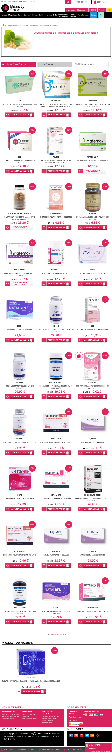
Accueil (3, 25)
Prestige (102, 10)
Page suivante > (59, 634)
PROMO (93, 10)
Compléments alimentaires (17, 26)
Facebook (71, 736)
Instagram (98, 736)
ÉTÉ (109, 10)
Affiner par (49, 64)
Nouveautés (82, 10)
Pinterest (82, 736)
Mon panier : (95, 745)
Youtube (76, 736)
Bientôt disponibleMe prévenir (92, 170)
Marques (70, 10)
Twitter (87, 736)
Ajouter (20, 115)
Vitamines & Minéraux (39, 26)
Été (101, 15)
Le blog (92, 736)
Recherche (68, 2)
